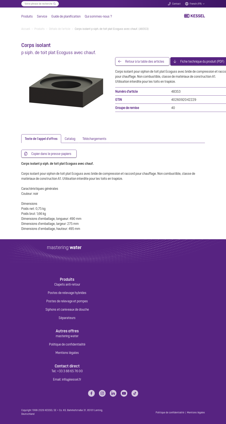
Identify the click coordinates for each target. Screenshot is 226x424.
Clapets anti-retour (67, 284)
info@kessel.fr (71, 379)
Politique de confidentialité (67, 344)
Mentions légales (67, 352)
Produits (27, 16)
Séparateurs (67, 318)
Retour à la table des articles (144, 61)
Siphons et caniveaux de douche (67, 309)
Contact (176, 3)
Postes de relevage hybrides (67, 293)
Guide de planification (66, 16)
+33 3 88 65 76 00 (70, 371)
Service (42, 16)
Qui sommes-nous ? (98, 16)
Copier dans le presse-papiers (51, 154)
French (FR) (196, 3)
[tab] (41, 138)
